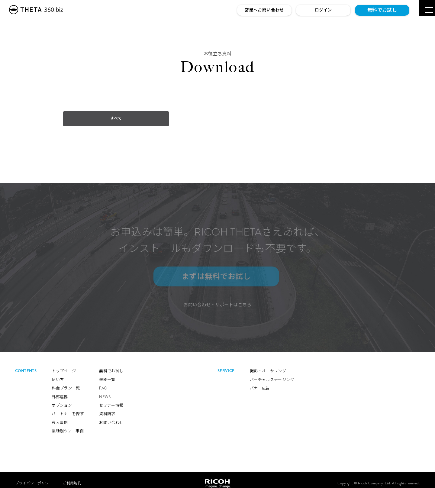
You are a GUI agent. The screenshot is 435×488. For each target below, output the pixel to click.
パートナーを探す (68, 408)
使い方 (58, 373)
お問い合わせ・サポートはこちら (217, 303)
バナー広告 (260, 382)
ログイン (323, 10)
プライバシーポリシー (34, 477)
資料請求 (107, 408)
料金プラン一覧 (66, 382)
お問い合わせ (111, 416)
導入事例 (60, 416)
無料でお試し (382, 10)
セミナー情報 (111, 399)
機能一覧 (107, 373)
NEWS (105, 390)
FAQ (103, 382)
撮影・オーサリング (268, 365)
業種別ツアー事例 (68, 425)
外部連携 (60, 390)
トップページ (64, 365)
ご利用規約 (72, 477)
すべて (85, 118)
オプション (62, 399)
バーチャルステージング (272, 373)
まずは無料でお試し (214, 275)
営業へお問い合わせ (264, 10)
